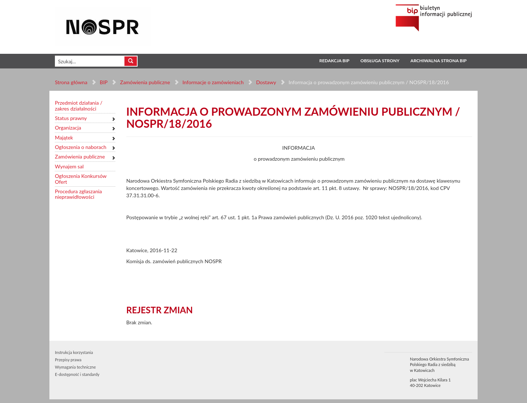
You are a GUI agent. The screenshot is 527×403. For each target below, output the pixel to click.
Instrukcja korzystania (74, 352)
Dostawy (266, 82)
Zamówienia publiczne (145, 82)
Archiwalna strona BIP (439, 60)
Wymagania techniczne (75, 367)
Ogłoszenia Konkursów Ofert (80, 178)
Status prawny (71, 118)
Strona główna (71, 82)
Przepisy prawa (68, 359)
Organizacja (68, 127)
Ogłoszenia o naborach (80, 147)
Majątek (64, 137)
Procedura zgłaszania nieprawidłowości (78, 194)
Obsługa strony (380, 60)
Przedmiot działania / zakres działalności (78, 105)
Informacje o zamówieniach (212, 82)
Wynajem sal (69, 166)
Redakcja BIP (334, 60)
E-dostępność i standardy (77, 374)
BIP (104, 82)
